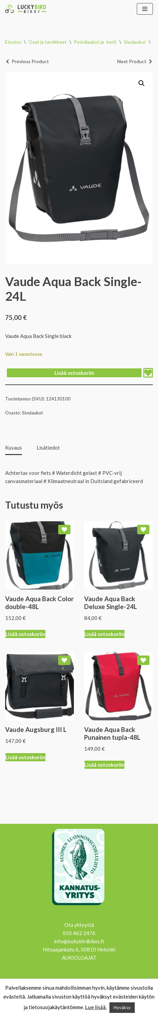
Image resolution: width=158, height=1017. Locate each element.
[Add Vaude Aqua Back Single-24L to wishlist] (148, 373)
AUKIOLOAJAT (79, 958)
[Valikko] (145, 9)
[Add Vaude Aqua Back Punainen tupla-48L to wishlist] (143, 660)
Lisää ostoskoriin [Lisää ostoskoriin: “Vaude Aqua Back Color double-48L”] (25, 634)
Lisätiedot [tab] (48, 447)
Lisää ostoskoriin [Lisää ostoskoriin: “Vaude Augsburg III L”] (25, 757)
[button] (141, 83)
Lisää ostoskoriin (74, 373)
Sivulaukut (135, 42)
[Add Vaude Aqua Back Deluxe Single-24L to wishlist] (143, 529)
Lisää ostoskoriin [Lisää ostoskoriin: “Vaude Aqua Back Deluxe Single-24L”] (104, 634)
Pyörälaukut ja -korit (95, 42)
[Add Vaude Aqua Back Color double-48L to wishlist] (64, 529)
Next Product (131, 61)
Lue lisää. (96, 1007)
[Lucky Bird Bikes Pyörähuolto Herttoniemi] (25, 9)
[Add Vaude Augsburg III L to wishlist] (64, 660)
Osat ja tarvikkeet (47, 42)
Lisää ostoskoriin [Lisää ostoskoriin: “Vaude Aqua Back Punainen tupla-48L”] (104, 765)
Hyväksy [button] (122, 1007)
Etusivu (13, 42)
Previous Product (30, 61)
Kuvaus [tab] (13, 447)
